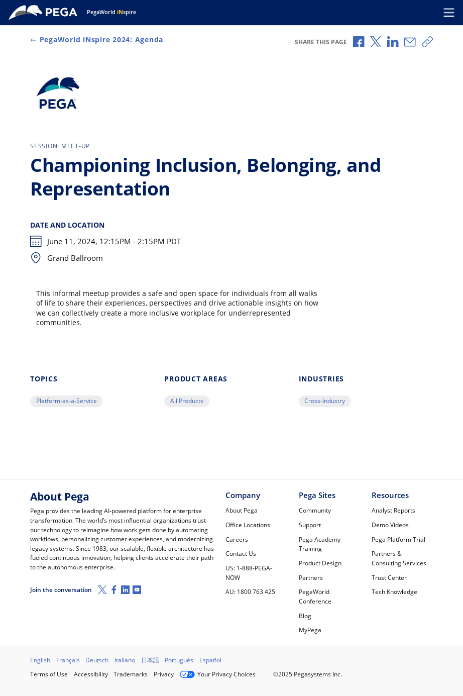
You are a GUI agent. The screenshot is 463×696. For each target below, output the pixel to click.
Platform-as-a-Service (66, 400)
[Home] (44, 13)
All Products (186, 400)
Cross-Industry (324, 400)
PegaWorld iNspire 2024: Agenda (96, 39)
